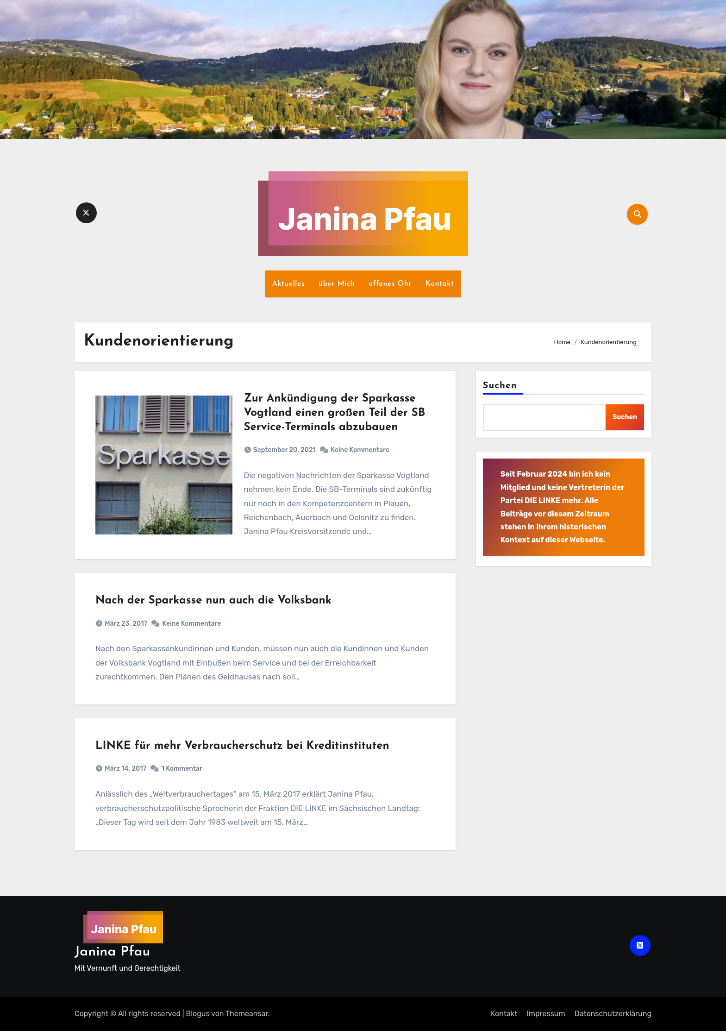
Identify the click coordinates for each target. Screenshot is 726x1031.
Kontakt (440, 284)
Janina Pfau (112, 952)
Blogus (198, 1013)
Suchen (500, 385)
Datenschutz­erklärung (613, 1013)
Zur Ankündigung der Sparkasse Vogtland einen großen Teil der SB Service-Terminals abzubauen (335, 413)
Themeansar (246, 1013)
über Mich (337, 284)
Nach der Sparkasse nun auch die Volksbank (213, 600)
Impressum (545, 1013)
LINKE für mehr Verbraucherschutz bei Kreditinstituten (242, 746)
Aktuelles (288, 284)
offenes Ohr (390, 284)
